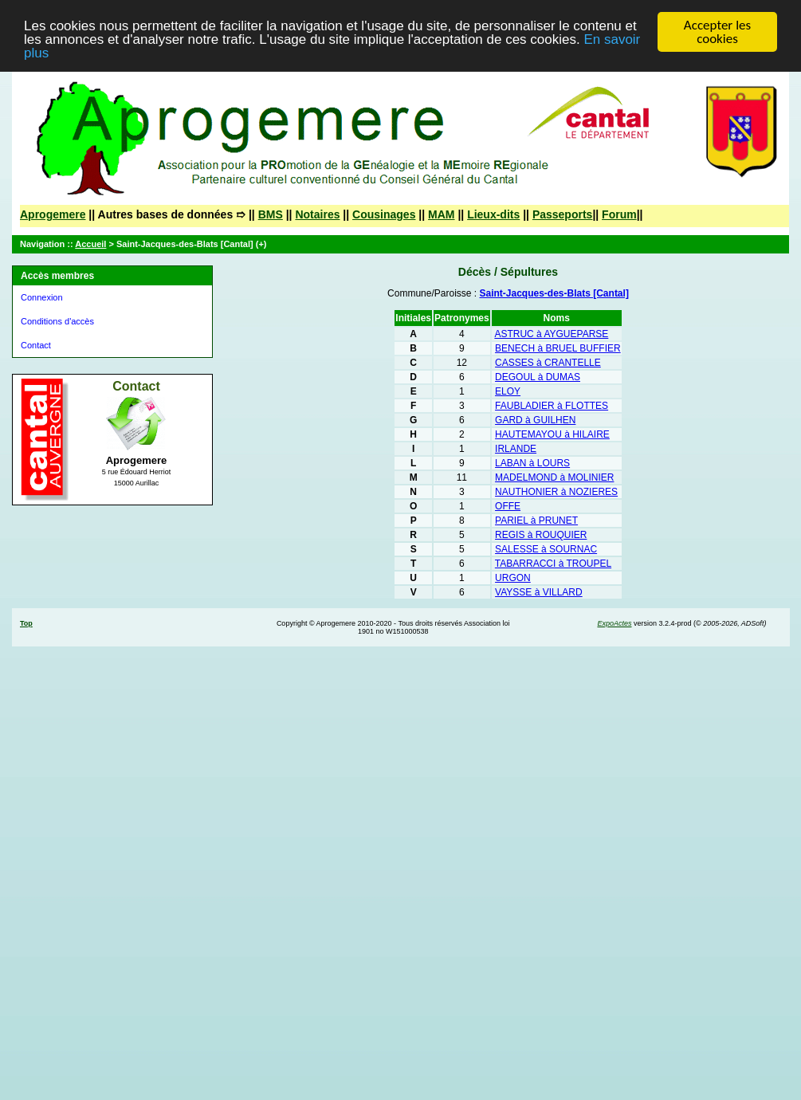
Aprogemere (52, 214)
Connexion (42, 297)
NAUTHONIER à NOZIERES (556, 491)
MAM (441, 214)
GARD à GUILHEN (535, 420)
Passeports (562, 214)
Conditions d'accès (57, 321)
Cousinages (383, 214)
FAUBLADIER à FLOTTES (551, 405)
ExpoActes (614, 623)
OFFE (507, 506)
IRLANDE (515, 448)
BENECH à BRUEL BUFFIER (558, 348)
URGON (513, 577)
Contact (36, 345)
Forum (619, 214)
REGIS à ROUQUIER (541, 534)
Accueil (90, 244)
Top (26, 623)
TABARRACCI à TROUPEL (553, 563)
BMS (270, 214)
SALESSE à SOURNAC (546, 549)
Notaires (317, 214)
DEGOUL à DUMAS (537, 377)
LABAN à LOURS (532, 463)
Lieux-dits (493, 214)
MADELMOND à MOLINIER (554, 477)
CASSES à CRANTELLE (548, 362)
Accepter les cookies (717, 32)
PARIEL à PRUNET (536, 520)
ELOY (507, 391)
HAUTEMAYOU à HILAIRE (552, 434)
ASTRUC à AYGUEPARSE (551, 334)
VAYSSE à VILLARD (539, 592)
